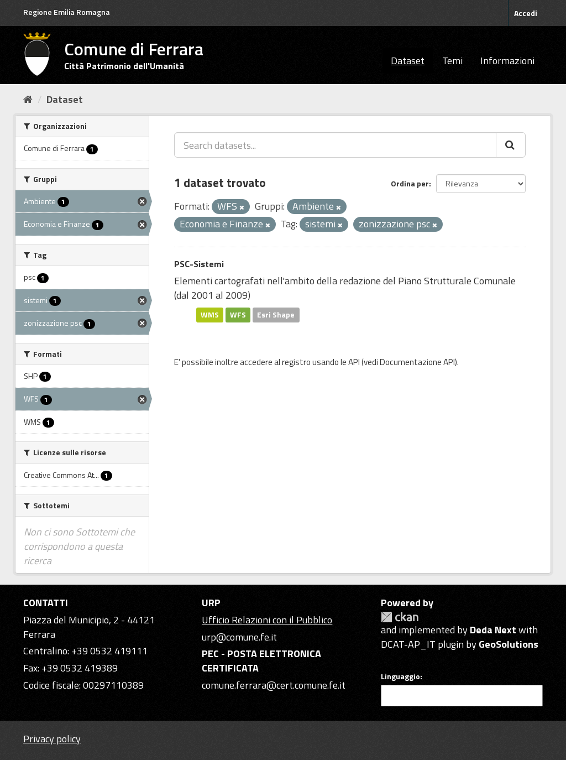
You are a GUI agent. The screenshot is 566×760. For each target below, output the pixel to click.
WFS (238, 314)
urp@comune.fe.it (239, 636)
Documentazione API (417, 362)
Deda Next (493, 629)
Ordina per (410, 183)
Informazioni (507, 60)
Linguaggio (400, 676)
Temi (452, 60)
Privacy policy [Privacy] (52, 738)
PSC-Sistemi (199, 263)
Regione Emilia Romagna (66, 12)
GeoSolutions (508, 644)
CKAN (399, 617)
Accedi (525, 13)
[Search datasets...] (335, 145)
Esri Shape (276, 314)
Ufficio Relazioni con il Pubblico (267, 619)
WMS (210, 314)
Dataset (407, 60)
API (354, 362)
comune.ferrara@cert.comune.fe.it (273, 685)
